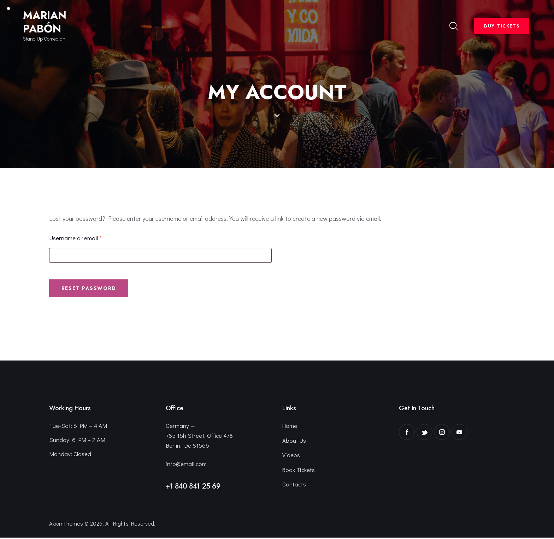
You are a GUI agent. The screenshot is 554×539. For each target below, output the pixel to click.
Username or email (87, 238)
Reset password (90, 288)
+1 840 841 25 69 (193, 487)
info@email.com (186, 465)
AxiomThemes (66, 524)
